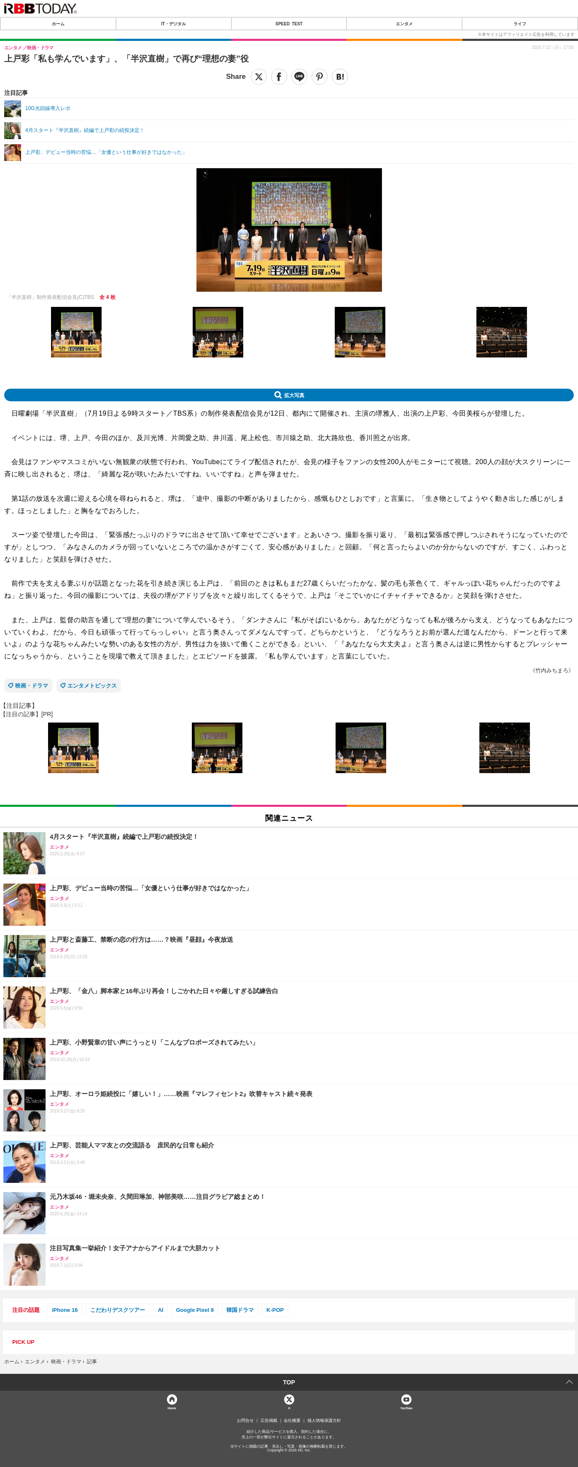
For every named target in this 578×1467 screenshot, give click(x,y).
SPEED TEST (288, 23)
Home (172, 1408)
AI (160, 1310)
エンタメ (404, 23)
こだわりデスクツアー (117, 1310)
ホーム (58, 23)
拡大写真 (294, 395)
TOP (289, 1382)
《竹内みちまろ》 (552, 670)
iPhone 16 (65, 1310)
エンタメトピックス (92, 685)
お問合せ (245, 1421)
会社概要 (292, 1421)
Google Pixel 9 (195, 1310)
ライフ (519, 23)
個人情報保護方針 (324, 1421)
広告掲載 (269, 1421)
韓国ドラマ (240, 1310)
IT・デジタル (173, 23)
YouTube (406, 1408)
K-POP (275, 1310)
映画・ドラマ (31, 685)
